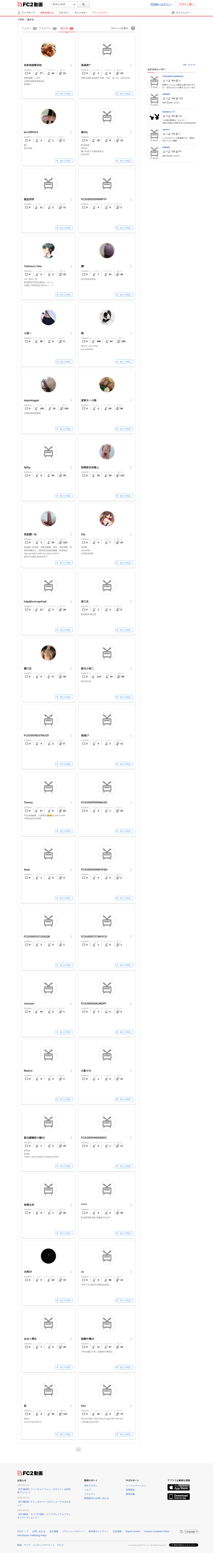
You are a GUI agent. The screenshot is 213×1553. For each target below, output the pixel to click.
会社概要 (53, 1531)
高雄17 (85, 735)
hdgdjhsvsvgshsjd (35, 601)
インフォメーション (136, 1485)
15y (83, 534)
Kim (83, 1405)
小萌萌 (20, 19)
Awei (27, 869)
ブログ (60, 1545)
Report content (132, 1531)
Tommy (28, 802)
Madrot (28, 1070)
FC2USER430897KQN (94, 869)
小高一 (28, 333)
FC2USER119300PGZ (172, 76)
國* (83, 266)
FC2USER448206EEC (94, 1137)
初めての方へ (91, 1485)
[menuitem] (66, 12)
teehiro (165, 129)
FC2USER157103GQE (37, 936)
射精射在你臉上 (90, 467)
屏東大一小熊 (88, 400)
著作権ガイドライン (99, 1531)
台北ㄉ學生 (30, 1338)
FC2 (25, 4)
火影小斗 (86, 1070)
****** (84, 1204)
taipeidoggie (31, 400)
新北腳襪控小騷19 (34, 1137)
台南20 (28, 1271)
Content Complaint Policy (156, 1531)
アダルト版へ (186, 4)
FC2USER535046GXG (94, 802)
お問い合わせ (39, 1531)
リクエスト (89, 1494)
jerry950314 (31, 132)
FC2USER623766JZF (36, 735)
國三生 (28, 668)
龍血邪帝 (29, 199)
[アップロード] (26, 12)
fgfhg (27, 467)
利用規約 (130, 1489)
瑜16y (84, 132)
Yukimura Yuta (33, 266)
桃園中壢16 (87, 1338)
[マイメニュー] (182, 12)
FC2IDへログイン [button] (162, 4)
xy (82, 1271)
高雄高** (86, 65)
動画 (19, 1545)
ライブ (27, 1545)
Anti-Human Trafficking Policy (32, 1535)
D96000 (166, 147)
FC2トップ (22, 1531)
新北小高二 (87, 668)
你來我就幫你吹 (33, 65)
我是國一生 (30, 534)
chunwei (29, 1003)
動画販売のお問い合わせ (96, 1498)
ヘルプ (87, 1489)
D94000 (166, 94)
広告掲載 (117, 1531)
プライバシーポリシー (73, 1531)
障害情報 (130, 1494)
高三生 (85, 601)
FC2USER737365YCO (94, 936)
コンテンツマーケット (43, 1545)
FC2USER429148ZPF (93, 1003)
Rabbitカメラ (168, 112)
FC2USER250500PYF (93, 199)
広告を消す (192, 65)
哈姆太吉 (29, 1204)
